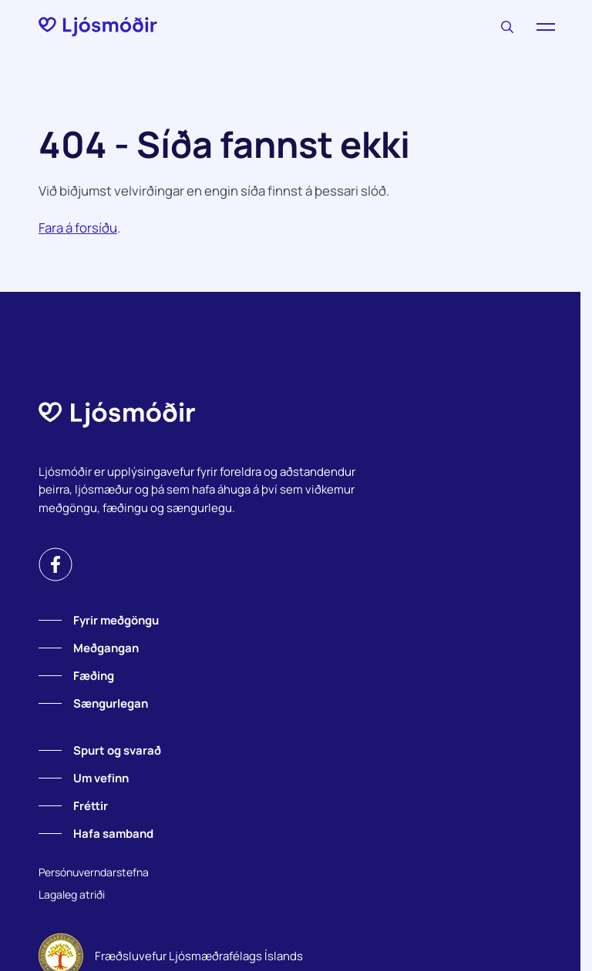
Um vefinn (101, 778)
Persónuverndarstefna (94, 872)
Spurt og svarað (117, 750)
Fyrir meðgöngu (116, 620)
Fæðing (93, 676)
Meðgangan (106, 648)
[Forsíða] (98, 27)
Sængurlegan (110, 703)
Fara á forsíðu (78, 227)
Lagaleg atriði (72, 894)
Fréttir (90, 806)
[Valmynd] (545, 27)
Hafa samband (113, 833)
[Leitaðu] (507, 27)
